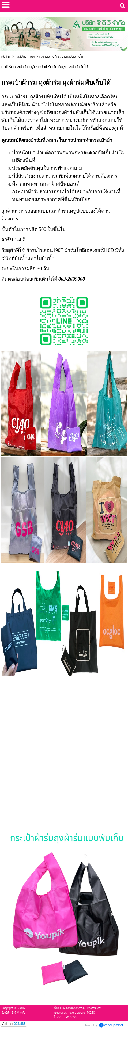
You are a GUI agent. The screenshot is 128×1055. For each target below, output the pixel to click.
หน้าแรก (6, 56)
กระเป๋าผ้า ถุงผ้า (25, 56)
